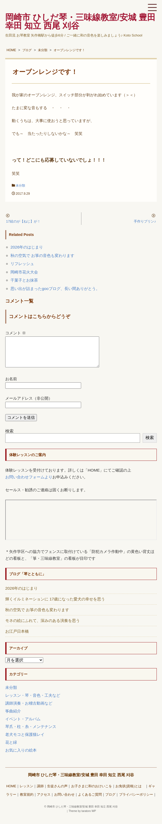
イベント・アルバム (23, 725)
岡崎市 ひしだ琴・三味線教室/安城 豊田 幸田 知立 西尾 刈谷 (81, 781)
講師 (40, 792)
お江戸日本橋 (17, 637)
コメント (15, 333)
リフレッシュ (22, 263)
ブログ (110, 801)
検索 (9, 437)
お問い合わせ (64, 801)
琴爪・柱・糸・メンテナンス (30, 733)
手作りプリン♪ (145, 221)
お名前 (11, 385)
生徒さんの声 (57, 792)
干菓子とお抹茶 (24, 280)
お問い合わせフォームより (28, 483)
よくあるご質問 (90, 801)
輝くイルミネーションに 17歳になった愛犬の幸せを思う (55, 605)
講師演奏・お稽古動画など (28, 709)
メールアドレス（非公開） (28, 404)
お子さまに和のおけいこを (91, 792)
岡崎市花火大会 (24, 272)
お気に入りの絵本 (21, 756)
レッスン (26, 792)
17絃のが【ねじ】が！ (23, 221)
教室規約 (26, 801)
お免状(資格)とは (130, 792)
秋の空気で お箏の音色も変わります (42, 255)
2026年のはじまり (26, 247)
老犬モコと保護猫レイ (24, 740)
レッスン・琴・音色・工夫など (32, 701)
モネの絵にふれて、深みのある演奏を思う (42, 627)
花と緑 (11, 748)
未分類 (20, 185)
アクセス (44, 801)
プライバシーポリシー (136, 801)
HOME (11, 792)
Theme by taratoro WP (82, 817)
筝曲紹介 (13, 717)
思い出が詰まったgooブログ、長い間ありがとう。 (55, 288)
